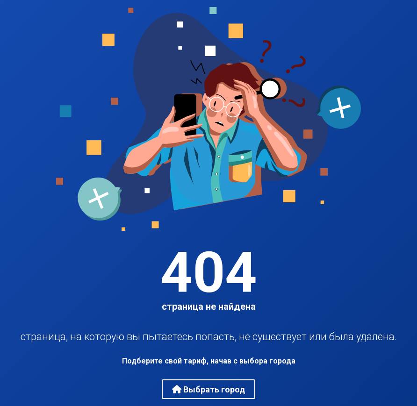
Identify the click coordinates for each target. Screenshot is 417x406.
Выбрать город (208, 389)
